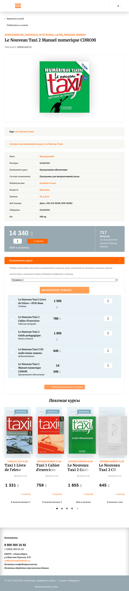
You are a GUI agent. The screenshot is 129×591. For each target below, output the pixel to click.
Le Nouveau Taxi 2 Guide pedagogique (79, 470)
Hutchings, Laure (51, 34)
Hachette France (48, 183)
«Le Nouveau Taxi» (24, 131)
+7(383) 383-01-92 (14, 549)
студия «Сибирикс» (69, 580)
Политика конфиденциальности (20, 564)
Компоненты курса (20, 260)
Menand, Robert (75, 34)
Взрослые (44, 190)
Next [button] (77, 508)
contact (7, 560)
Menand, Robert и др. (49, 461)
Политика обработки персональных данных (26, 568)
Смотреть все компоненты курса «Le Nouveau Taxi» (36, 144)
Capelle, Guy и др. (18, 461)
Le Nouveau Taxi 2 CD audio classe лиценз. (110, 472)
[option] (64, 87)
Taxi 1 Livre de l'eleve (15, 467)
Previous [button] (52, 508)
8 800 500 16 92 (15, 545)
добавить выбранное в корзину (64, 387)
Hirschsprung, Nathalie (21, 34)
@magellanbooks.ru (20, 560)
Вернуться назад (15, 18)
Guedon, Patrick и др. (80, 461)
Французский (49, 156)
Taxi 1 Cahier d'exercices (48, 467)
